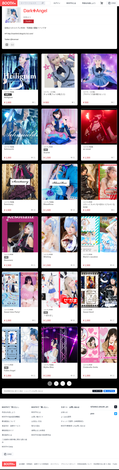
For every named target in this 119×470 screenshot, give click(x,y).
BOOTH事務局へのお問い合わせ (73, 426)
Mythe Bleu (49, 368)
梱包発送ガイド (8, 431)
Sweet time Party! (12, 312)
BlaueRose (49, 205)
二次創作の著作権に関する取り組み (14, 441)
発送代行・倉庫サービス (11, 426)
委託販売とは (7, 435)
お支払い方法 (36, 422)
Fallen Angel (9, 371)
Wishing (47, 257)
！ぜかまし (48, 316)
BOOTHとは (71, 3)
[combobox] (32, 3)
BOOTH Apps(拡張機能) (11, 417)
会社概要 (22, 464)
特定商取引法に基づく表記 (102, 464)
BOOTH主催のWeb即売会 (41, 435)
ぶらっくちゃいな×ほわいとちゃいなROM (99, 206)
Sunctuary (8, 205)
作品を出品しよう (89, 3)
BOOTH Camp (7, 447)
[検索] (42, 3)
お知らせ (64, 413)
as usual (87, 149)
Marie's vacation (90, 257)
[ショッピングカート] (102, 3)
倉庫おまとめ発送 (38, 431)
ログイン (57, 3)
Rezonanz (8, 261)
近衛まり (27, 17)
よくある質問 (66, 417)
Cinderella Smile (90, 368)
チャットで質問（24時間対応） (73, 422)
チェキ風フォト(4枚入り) (54, 94)
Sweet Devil (88, 312)
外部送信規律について (84, 464)
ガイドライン (55, 464)
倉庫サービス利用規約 (41, 464)
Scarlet (47, 153)
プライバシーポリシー (68, 464)
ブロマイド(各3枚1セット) (94, 94)
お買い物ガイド (37, 417)
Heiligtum (8, 98)
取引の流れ (35, 426)
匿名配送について (8, 422)
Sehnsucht (9, 149)
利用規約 (29, 464)
